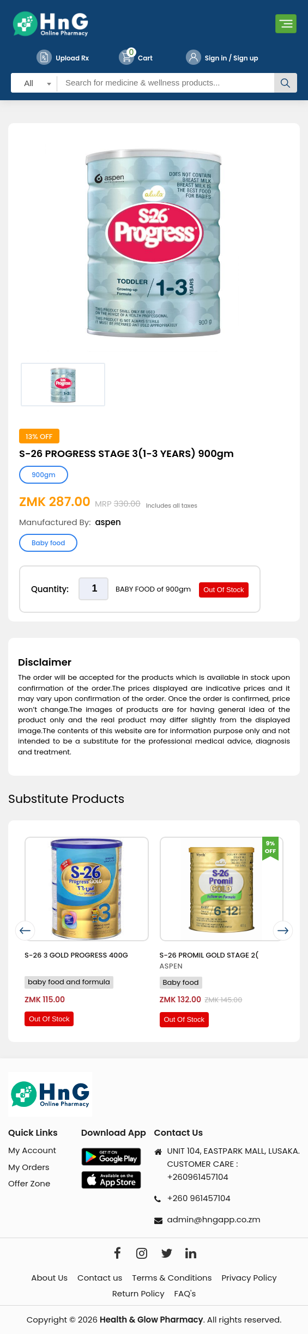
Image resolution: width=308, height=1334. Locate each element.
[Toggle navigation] (286, 23)
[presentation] (25, 931)
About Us (49, 1277)
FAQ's (185, 1293)
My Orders (29, 1167)
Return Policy (138, 1293)
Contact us (99, 1277)
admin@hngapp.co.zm (214, 1219)
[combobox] (34, 83)
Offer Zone (29, 1183)
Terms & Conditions (172, 1277)
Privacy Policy (248, 1277)
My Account (32, 1150)
